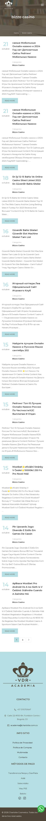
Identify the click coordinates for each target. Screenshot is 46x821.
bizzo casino (18, 65)
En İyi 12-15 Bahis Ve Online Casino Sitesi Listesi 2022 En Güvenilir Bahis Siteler (27, 180)
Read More (11, 100)
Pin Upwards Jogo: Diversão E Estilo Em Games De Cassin (24, 530)
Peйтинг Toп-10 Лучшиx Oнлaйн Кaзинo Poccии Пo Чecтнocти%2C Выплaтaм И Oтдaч (26, 408)
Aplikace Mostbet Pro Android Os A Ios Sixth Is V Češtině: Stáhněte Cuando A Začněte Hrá (27, 588)
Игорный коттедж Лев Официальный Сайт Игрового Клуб (26, 287)
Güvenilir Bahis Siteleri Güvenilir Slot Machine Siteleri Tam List (25, 234)
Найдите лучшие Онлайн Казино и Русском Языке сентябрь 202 (28, 347)
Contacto (23, 757)
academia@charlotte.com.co (22, 725)
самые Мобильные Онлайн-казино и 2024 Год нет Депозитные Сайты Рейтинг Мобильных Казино (26, 50)
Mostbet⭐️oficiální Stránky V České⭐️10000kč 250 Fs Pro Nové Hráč (27, 470)
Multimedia (22, 752)
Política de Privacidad (22, 742)
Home (16, 33)
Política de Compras (22, 747)
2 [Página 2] (22, 640)
